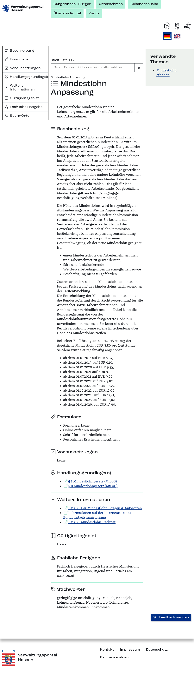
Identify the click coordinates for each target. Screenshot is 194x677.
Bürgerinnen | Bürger (72, 4)
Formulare (16, 59)
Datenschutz (157, 649)
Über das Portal (67, 13)
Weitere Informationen (20, 87)
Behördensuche (144, 4)
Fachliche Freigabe (23, 107)
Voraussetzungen (23, 68)
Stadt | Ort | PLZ (63, 60)
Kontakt (107, 649)
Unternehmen (111, 4)
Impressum (130, 649)
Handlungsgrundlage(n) (26, 77)
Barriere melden (114, 657)
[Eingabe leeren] (139, 67)
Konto (94, 13)
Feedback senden (171, 617)
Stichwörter (18, 116)
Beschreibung (19, 51)
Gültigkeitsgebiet (22, 98)
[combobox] (93, 67)
